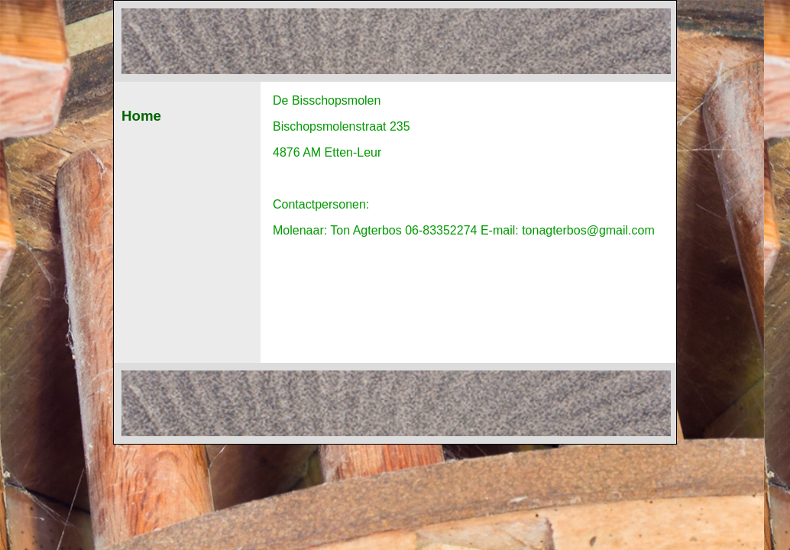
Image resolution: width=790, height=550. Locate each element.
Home (141, 116)
